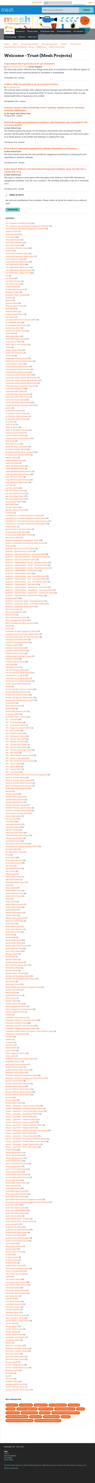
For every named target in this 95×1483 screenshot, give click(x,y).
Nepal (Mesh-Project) (13, 984)
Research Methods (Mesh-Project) (18, 1095)
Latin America (10, 871)
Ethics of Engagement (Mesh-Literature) (20, 623)
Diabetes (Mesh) (11, 458)
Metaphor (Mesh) (12, 954)
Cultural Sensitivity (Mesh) (15, 436)
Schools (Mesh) (11, 1150)
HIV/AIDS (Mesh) (11, 794)
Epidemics (9, 546)
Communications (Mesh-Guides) (17, 367)
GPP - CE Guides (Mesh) (14, 722)
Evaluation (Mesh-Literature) (16, 651)
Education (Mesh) (12, 507)
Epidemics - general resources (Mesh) (19, 551)
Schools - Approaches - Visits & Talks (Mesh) (21, 1147)
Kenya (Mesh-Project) (13, 863)
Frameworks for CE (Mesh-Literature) (19, 681)
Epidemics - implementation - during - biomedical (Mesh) (27, 562)
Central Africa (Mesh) (13, 328)
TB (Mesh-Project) (12, 1260)
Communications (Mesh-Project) (17, 372)
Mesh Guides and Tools (14, 949)
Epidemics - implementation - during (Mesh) (22, 571)
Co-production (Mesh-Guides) (16, 414)
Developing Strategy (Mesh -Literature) (20, 452)
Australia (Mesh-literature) (15, 289)
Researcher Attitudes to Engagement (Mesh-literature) (25, 1078)
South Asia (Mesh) (12, 1224)
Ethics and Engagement (14, 612)
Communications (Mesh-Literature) (18, 369)
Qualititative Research (13, 1062)
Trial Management (12, 1296)
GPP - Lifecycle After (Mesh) (16, 739)
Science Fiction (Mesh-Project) (16, 1169)
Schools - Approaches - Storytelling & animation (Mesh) (26, 1139)
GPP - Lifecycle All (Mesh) (15, 742)
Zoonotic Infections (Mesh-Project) (18, 1390)
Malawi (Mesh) (11, 902)
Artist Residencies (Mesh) (15, 259)
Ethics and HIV (11, 615)
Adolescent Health (12, 234)
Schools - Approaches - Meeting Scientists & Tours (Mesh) (26, 1130)
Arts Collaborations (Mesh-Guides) (18, 267)
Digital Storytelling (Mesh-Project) (18, 474)
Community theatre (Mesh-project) (18, 402)
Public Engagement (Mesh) (15, 1053)
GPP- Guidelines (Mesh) (14, 733)
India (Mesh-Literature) (14, 824)
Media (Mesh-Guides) (13, 926)
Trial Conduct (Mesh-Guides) (16, 1282)
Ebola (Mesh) (10, 504)
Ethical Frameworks (13, 609)
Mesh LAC (32, 37)
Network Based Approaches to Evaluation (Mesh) (23, 987)
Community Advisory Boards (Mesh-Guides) (21, 378)
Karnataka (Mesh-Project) (15, 852)
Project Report (11, 1051)
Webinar (9, 1343)
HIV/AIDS (9, 791)
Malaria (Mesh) (11, 888)
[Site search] (61, 10)
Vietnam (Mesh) (12, 1332)
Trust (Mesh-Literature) (14, 1304)
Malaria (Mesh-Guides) (14, 891)
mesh (7, 10)
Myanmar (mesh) (12, 970)
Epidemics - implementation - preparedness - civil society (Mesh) (29, 590)
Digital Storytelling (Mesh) (15, 466)
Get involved (78, 31)
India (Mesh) (10, 822)
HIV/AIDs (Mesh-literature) (15, 800)
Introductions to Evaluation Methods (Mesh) (21, 846)
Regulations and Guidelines (15, 1073)
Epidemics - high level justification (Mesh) (21, 560)
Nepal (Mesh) (10, 982)
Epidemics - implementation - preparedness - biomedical (26, 587)
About (15, 44)
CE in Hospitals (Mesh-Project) (16, 325)
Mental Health (11, 937)
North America (11, 998)
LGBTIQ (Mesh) (11, 874)
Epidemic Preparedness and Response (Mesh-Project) (25, 543)
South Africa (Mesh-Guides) (15, 1208)
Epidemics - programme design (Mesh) (20, 607)
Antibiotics (9, 251)
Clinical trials (10, 356)
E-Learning (9, 513)
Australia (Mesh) (11, 287)
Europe (8, 629)
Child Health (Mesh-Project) (15, 339)
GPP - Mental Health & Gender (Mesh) (19, 755)
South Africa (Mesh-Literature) (16, 1210)
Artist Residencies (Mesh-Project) (17, 262)
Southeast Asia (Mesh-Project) (16, 1233)
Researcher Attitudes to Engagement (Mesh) (22, 1075)
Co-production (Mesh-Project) (16, 419)
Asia (7, 276)
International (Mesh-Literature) (16, 844)
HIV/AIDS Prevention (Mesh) (16, 805)
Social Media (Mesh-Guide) (15, 1191)
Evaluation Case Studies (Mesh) (17, 642)
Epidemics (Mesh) (12, 598)
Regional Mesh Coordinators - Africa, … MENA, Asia (25, 47)
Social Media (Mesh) (13, 1188)
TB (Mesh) (9, 1255)
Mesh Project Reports (13, 951)
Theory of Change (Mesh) (15, 1271)
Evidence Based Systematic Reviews (19, 656)
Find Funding (10, 37)
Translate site (75, 44)
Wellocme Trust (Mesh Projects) (17, 1348)
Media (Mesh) (10, 924)
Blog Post (9, 300)
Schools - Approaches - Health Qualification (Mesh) (24, 1125)
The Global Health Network (21, 3)
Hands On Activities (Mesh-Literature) (19, 783)
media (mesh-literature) (14, 929)
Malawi (8, 899)
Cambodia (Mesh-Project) (15, 314)
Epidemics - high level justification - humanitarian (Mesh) (26, 557)
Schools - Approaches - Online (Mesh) (19, 1133)
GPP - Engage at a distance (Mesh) (18, 728)
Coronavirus (10, 422)
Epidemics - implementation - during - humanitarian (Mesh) (27, 568)
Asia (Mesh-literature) (13, 281)
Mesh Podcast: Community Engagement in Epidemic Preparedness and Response (40, 149)
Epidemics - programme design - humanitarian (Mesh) (25, 604)
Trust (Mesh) (10, 1299)
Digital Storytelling (12, 463)
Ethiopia (8, 626)
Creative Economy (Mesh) (15, 433)
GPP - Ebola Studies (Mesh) (15, 725)
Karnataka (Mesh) (12, 849)
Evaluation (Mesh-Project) (15, 653)
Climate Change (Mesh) (14, 350)
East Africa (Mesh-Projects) (15, 499)
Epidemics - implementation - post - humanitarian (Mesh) (27, 582)
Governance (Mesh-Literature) (16, 717)
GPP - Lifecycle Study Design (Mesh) (19, 750)
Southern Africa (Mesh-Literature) (18, 1238)
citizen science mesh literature (17, 345)
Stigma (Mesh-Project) (14, 1246)
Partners (22, 37)
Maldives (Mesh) (11, 915)
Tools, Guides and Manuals (15, 1274)
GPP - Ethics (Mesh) (13, 731)
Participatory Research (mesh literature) (20, 1026)
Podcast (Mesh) (11, 1048)
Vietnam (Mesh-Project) (14, 1335)
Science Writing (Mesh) (14, 1172)
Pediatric (9, 1039)
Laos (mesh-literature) (13, 868)
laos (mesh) (10, 866)
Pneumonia (10, 1045)
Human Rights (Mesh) (13, 816)
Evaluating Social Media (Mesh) (17, 640)
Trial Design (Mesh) (13, 1288)
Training (8, 1277)
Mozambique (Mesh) (13, 968)
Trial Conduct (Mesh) (13, 1279)
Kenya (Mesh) (10, 857)
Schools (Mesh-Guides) (14, 1153)
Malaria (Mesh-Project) (14, 896)
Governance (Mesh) (13, 714)
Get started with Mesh (29, 44)
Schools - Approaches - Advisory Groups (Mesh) (23, 1106)
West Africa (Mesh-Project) (15, 1359)
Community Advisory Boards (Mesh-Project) (21, 383)
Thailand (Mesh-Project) (14, 1266)
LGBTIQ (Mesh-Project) (14, 877)
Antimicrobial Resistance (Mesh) (17, 254)
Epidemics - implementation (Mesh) (19, 573)
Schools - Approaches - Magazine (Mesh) (20, 1128)
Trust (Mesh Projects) (13, 1307)
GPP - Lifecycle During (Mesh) (16, 747)
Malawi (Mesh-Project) (14, 907)
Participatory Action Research (16, 1017)
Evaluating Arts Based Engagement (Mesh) (21, 631)
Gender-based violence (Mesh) (17, 684)
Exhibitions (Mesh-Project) (15, 662)
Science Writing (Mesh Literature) (18, 1177)
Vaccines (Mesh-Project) (14, 1329)
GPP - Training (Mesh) (13, 769)
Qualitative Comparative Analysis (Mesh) (20, 1059)
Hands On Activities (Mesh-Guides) (18, 780)
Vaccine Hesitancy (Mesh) (15, 1318)
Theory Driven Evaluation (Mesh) (17, 1268)
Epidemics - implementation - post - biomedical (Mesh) (26, 576)
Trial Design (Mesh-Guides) (15, 1290)
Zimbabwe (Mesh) (12, 1381)
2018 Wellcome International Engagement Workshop (25, 229)
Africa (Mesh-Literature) (14, 243)
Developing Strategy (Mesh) (16, 449)
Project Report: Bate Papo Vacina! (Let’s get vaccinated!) (29, 64)
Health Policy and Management (17, 789)
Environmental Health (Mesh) (16, 532)
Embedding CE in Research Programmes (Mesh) (23, 515)
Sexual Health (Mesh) (13, 1180)
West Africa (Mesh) (12, 1354)
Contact (64, 44)
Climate (8, 347)
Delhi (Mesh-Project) (13, 444)
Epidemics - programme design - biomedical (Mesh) (25, 601)
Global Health (10, 709)
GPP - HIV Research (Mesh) (15, 736)
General (8, 686)
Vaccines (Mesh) (11, 1326)
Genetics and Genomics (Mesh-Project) (20, 700)
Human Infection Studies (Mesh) (17, 813)
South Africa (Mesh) (13, 1205)
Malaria (8, 885)
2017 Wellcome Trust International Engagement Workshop (27, 226)
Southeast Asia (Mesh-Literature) (17, 1230)
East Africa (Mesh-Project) (15, 496)
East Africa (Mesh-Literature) (16, 494)
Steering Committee (50, 44)
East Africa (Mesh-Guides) (15, 491)
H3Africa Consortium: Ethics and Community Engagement (26, 775)
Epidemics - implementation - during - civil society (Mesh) (27, 565)
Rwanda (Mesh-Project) (14, 1103)
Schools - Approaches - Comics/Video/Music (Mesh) (24, 1111)
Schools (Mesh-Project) (14, 1161)
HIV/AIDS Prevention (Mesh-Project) (18, 811)
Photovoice (10, 1042)
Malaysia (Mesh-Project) (14, 913)
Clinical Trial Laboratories (14, 353)
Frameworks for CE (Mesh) (15, 675)
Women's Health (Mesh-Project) (17, 1368)
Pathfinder (9, 1037)
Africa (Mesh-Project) (13, 245)
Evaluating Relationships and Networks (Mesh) (22, 637)
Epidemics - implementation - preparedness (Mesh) (24, 596)
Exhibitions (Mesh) (12, 659)
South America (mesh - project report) (19, 1221)
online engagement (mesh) (16, 1006)
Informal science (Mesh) (14, 838)
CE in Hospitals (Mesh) (14, 323)
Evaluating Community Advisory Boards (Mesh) (22, 634)
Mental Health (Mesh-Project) (16, 946)
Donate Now (37, 2)
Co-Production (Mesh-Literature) (17, 416)
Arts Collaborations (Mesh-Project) (18, 273)
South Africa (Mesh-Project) (15, 1213)
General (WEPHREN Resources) (17, 692)
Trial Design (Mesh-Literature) (16, 1293)
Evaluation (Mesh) (12, 645)
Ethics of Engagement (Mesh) (16, 620)
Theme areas (32, 31)
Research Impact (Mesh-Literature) (18, 1084)
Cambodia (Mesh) (12, 312)
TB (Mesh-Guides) (12, 1257)
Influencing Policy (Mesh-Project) (17, 835)
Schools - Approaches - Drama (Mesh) (19, 1117)
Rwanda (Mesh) (11, 1100)
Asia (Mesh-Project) (13, 284)
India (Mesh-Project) (13, 827)
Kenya (8, 855)
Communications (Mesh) (14, 364)
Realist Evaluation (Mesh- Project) (18, 1070)
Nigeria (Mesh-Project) (14, 995)
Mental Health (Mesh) (13, 940)
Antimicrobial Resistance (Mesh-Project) (20, 256)
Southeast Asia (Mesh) (14, 1227)
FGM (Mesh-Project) (13, 667)
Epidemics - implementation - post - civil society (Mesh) (26, 579)
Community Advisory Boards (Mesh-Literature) (22, 380)
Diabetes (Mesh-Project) (14, 460)
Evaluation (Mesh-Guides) (15, 648)
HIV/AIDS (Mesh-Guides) (14, 797)
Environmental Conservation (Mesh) (18, 529)
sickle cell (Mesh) (12, 1186)
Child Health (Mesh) (13, 336)
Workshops (9, 1373)
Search (86, 10)
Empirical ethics (11, 527)
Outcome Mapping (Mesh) (15, 1012)
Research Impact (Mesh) (14, 1081)
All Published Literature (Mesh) (17, 248)
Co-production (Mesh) (13, 411)
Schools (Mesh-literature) (14, 1158)
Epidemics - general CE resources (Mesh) (20, 549)
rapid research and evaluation (16, 1064)
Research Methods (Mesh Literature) (19, 1092)
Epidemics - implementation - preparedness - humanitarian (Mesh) (30, 593)
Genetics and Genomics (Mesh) (17, 695)
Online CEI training (57, 47)
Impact (7, 44)
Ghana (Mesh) (11, 703)
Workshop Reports (12, 1370)
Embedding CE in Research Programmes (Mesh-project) (26, 524)
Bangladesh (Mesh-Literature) (16, 295)
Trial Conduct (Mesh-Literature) (17, 1285)
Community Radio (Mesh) (15, 391)
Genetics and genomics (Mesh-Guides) (20, 698)
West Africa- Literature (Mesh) (16, 1351)
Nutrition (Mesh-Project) (14, 1004)
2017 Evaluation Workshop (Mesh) (18, 223)
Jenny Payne (23, 67)
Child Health (10, 333)
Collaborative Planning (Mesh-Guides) (19, 361)
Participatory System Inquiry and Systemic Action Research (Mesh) (29, 1031)
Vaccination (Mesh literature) (16, 1315)
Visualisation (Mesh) (13, 1340)
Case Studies (10, 317)
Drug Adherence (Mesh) (14, 477)
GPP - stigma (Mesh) (13, 767)
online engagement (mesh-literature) (19, 1009)
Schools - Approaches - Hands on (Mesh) (20, 1122)
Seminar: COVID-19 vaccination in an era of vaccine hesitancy (31, 84)
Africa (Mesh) (10, 237)
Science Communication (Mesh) (17, 1164)
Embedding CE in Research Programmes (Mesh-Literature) (27, 521)
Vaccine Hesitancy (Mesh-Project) (17, 1321)
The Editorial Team (13, 87)
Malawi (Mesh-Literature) (14, 904)
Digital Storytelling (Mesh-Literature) (19, 471)
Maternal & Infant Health (14, 921)
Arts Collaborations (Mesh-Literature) (19, 270)
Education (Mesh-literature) (15, 510)
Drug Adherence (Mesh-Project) (17, 482)
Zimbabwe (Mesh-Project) (15, 1384)
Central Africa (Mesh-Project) (16, 331)
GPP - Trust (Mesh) (12, 772)
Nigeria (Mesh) (11, 993)
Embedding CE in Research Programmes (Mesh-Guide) (25, 518)
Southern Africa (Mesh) (14, 1235)
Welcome (9, 31)
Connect (8, 408)
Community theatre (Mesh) (15, 400)
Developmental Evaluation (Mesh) (18, 455)
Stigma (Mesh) (11, 1244)
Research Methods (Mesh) (15, 1086)
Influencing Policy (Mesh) (15, 833)
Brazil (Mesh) (10, 309)
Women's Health (12, 1362)
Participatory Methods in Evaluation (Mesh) (21, 1020)
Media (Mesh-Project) (13, 932)
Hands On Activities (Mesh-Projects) (18, 786)
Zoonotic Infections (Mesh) (15, 1387)
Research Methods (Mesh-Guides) (18, 1089)
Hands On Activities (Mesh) (15, 778)
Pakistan (8, 1015)
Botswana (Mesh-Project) (15, 306)
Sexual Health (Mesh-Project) (16, 1183)
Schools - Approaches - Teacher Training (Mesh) (23, 1144)
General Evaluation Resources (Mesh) (19, 689)
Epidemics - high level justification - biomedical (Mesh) (26, 554)
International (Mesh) (13, 841)
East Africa (9, 485)
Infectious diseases (12, 830)
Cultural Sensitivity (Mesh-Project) (18, 438)
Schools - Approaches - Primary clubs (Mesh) (22, 1136)
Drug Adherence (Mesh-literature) (18, 480)
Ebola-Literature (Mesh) (14, 502)
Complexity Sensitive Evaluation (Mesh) (20, 405)
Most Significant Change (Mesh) (17, 965)
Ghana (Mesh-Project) (13, 706)
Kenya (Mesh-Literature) (14, 860)
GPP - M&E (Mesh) (12, 753)
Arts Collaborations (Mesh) (15, 265)
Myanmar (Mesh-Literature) (15, 973)
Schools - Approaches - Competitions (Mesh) (22, 1114)
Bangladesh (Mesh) (12, 292)
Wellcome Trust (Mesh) (14, 1346)
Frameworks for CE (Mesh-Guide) (17, 678)
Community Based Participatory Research (20, 386)
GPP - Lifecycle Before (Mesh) (16, 744)
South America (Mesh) (14, 1216)
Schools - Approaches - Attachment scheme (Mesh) (24, 1108)
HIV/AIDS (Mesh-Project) (14, 802)
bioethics (9, 298)
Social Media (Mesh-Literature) (16, 1194)
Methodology (10, 957)
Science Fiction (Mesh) (14, 1166)
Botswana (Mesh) (12, 303)
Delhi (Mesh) (10, 441)
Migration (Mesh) (12, 960)
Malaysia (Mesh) (11, 910)
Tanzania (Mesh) (11, 1249)
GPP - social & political (14, 764)
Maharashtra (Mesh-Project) (15, 882)
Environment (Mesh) (13, 538)
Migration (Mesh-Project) (14, 962)
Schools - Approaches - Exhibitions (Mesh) (21, 1120)
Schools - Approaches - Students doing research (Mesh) (26, 1141)
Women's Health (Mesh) (14, 1365)
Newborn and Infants (13, 990)
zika (7, 1376)
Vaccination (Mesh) (12, 1312)
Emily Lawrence (12, 67)
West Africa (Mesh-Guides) (15, 1357)
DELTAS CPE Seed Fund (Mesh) (16, 447)
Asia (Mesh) (10, 278)
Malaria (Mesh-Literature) (14, 893)
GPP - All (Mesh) (12, 720)
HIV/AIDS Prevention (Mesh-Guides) (18, 808)
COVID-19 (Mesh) (12, 427)
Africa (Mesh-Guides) (13, 240)
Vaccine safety (11, 1323)
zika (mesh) (10, 1379)
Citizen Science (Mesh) (14, 342)
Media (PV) (9, 935)
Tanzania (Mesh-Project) (14, 1252)
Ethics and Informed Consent (16, 618)
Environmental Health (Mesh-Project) (19, 535)
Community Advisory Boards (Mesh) (19, 375)
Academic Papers (12, 231)
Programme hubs (47, 31)
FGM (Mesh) (10, 665)
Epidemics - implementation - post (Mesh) (21, 584)
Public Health (10, 1056)
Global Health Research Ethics (16, 711)
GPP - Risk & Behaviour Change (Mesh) (20, 761)
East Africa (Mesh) (12, 488)
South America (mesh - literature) (18, 1219)
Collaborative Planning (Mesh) (16, 358)
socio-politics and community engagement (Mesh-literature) (27, 1202)
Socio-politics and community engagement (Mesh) (24, 1199)
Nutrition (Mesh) (11, 1001)
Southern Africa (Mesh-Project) (17, 1241)
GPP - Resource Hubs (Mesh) (16, 758)
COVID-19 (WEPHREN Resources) (17, 430)
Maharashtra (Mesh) (13, 880)
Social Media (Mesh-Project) (16, 1197)
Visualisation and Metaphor (15, 1337)
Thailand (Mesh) (11, 1263)
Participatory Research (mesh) (16, 1023)
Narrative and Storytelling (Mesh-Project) (20, 979)
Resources (20, 31)
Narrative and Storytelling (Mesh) (18, 976)
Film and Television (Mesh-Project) (18, 673)
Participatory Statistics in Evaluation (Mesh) (21, 1028)
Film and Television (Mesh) (15, 670)
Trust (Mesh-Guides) (13, 1301)
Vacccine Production (13, 1310)
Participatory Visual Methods (16, 1034)
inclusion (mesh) (12, 819)
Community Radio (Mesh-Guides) (18, 394)
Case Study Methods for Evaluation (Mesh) (21, 320)
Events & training (64, 31)
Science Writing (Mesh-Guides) (17, 1175)
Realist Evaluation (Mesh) (15, 1067)
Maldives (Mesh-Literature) (15, 918)
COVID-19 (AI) (10, 425)
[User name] (58, 2)
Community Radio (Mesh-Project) (18, 397)
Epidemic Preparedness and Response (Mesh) (22, 540)
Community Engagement (15, 389)
